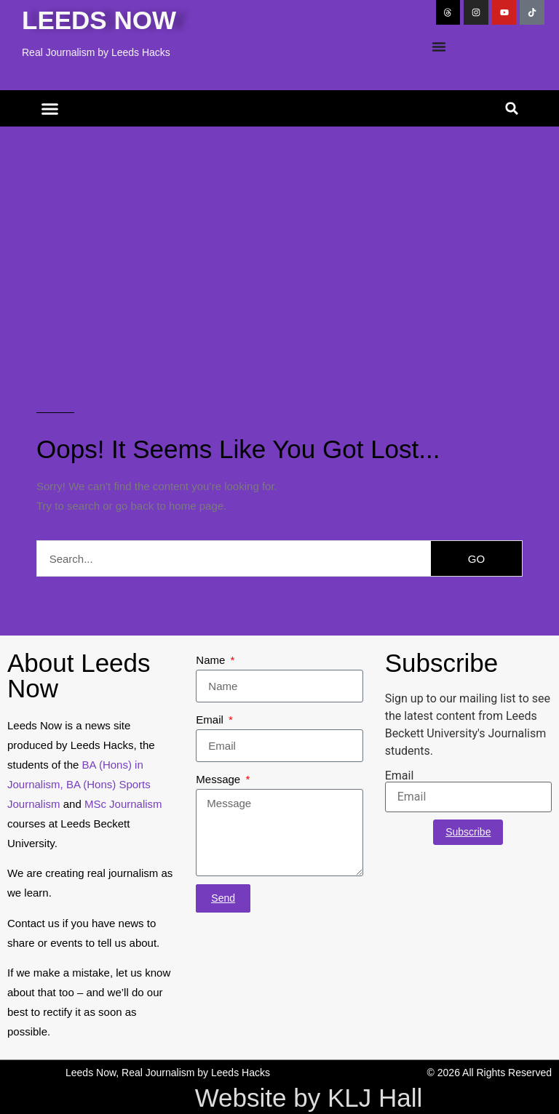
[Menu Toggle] (439, 46)
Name (212, 660)
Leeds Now (99, 20)
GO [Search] (476, 559)
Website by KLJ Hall (309, 1097)
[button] (50, 108)
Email (211, 719)
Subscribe (468, 832)
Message (219, 779)
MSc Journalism (123, 804)
